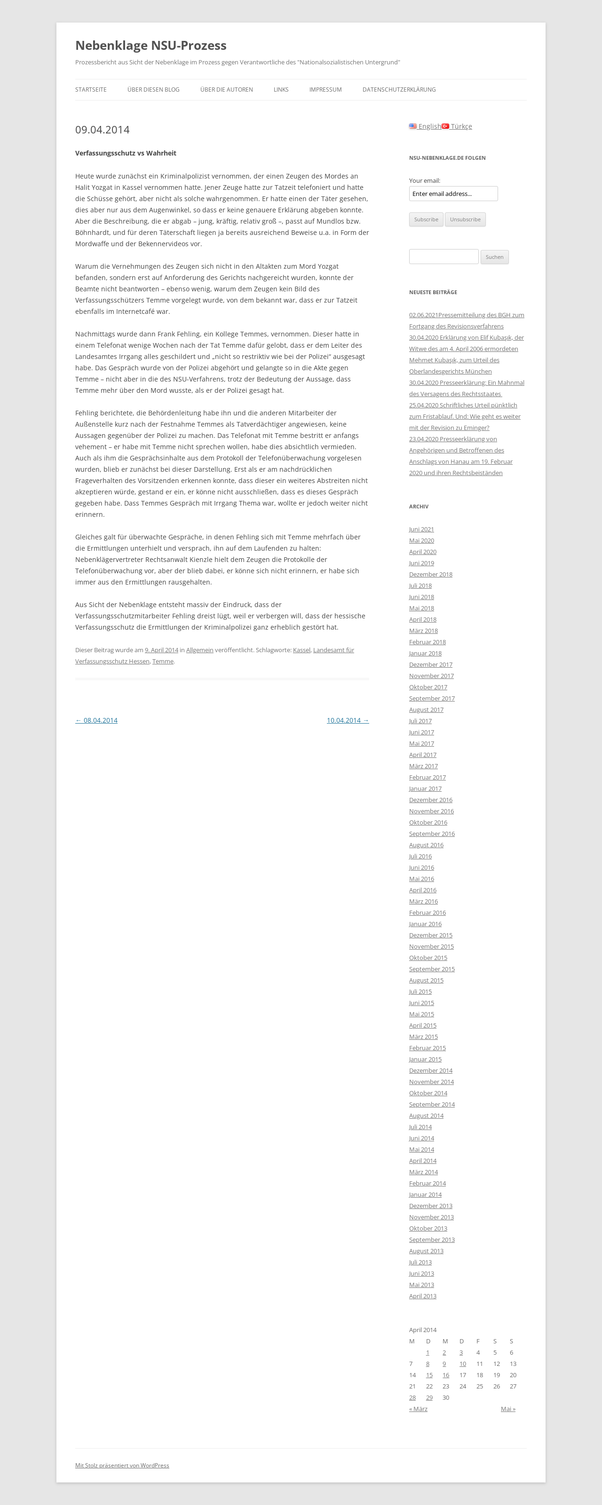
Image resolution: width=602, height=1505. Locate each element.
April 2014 (422, 1160)
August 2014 (426, 1115)
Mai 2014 (421, 1149)
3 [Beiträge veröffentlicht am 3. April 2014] (461, 1352)
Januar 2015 (425, 1059)
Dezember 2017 (430, 664)
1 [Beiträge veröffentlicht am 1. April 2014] (427, 1352)
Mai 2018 (421, 608)
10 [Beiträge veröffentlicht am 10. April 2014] (462, 1363)
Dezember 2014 (430, 1070)
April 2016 (422, 890)
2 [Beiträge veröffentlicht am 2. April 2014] (444, 1352)
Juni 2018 (421, 597)
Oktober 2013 (428, 1228)
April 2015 (422, 1025)
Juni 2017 (421, 732)
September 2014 (432, 1104)
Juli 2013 (420, 1262)
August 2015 (426, 980)
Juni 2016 (421, 867)
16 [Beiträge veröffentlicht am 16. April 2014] (446, 1375)
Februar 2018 (427, 642)
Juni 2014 (421, 1138)
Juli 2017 (420, 721)
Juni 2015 (421, 1002)
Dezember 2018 (430, 574)
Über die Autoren (226, 90)
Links (281, 90)
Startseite (91, 90)
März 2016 (423, 901)
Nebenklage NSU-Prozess (151, 45)
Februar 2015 (427, 1048)
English (425, 126)
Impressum (325, 90)
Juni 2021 (421, 529)
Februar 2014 (427, 1183)
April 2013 (422, 1296)
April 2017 (422, 754)
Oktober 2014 (428, 1093)
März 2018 (423, 630)
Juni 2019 (421, 563)
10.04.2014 (348, 720)
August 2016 (426, 845)
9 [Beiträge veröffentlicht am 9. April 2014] (444, 1363)
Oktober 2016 (428, 822)
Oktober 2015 (428, 957)
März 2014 (423, 1172)
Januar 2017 (425, 788)
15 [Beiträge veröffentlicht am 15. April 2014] (429, 1375)
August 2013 (426, 1251)
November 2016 (431, 811)
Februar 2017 (427, 777)
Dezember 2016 (430, 799)
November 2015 (431, 946)
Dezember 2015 (430, 935)
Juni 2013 (421, 1273)
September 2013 (432, 1239)
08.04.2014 (96, 720)
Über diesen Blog (153, 90)
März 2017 (423, 766)
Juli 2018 (420, 585)
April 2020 (422, 551)
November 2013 (431, 1217)
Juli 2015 (420, 991)
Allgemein (200, 650)
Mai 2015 (421, 1014)
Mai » (508, 1408)
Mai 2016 (421, 878)
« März (418, 1408)
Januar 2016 (425, 924)
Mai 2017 (421, 743)
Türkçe (457, 126)
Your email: (424, 180)
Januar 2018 (425, 653)
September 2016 (432, 833)
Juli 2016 (420, 856)
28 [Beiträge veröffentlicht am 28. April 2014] (412, 1397)
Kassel (301, 650)
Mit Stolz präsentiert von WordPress (122, 1465)
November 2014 (431, 1081)
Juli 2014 (420, 1127)
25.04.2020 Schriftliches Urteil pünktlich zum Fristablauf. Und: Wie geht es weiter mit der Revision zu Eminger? (465, 416)
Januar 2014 (425, 1194)
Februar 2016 (427, 912)
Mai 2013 (421, 1284)
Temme (163, 661)
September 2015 (432, 969)
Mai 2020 (421, 540)
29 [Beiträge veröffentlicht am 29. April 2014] (429, 1397)
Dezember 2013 (430, 1205)
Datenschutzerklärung (399, 90)
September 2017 (432, 698)
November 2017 (431, 675)
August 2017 (426, 709)
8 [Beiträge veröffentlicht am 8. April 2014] (427, 1363)
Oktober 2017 (428, 687)
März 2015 (423, 1036)
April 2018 (422, 619)
